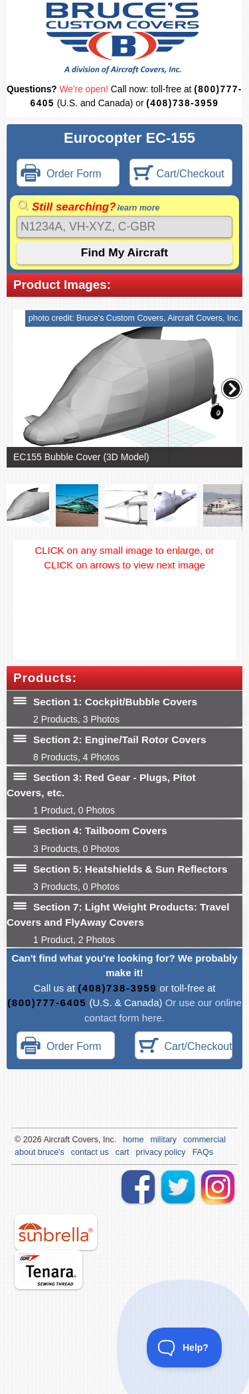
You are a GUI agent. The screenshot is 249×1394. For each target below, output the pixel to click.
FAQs (203, 1152)
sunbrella (56, 1232)
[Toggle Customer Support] (184, 1347)
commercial (204, 1139)
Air (48, 1139)
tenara (48, 1269)
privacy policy (161, 1152)
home (133, 1139)
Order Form (61, 174)
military (163, 1139)
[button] (231, 388)
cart (122, 1152)
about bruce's (39, 1152)
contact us (90, 1152)
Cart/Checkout (178, 174)
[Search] (124, 227)
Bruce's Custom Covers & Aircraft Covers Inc (124, 38)
